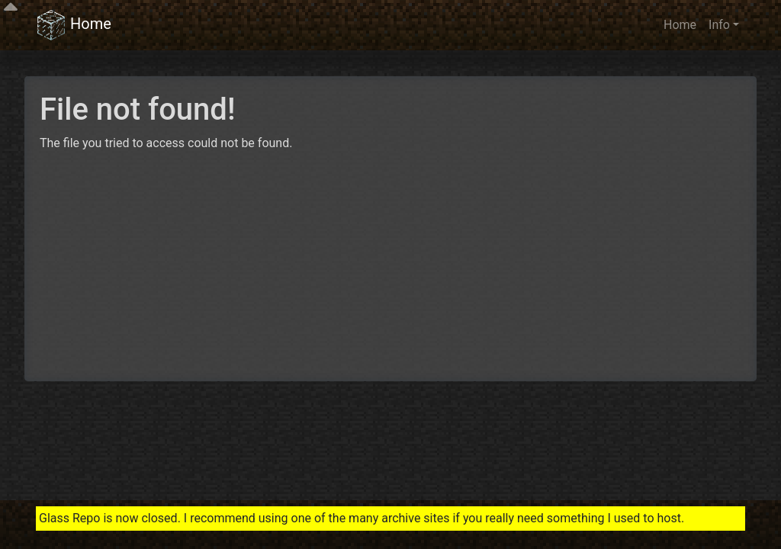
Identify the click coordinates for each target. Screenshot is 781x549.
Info (719, 25)
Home (73, 25)
